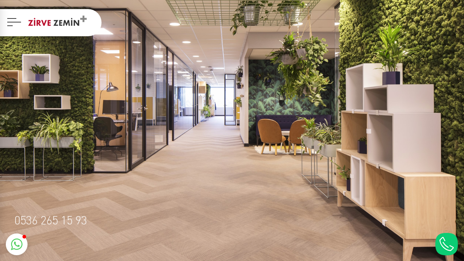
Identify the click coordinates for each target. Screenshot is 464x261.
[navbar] (14, 22)
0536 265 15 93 (50, 219)
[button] (17, 244)
